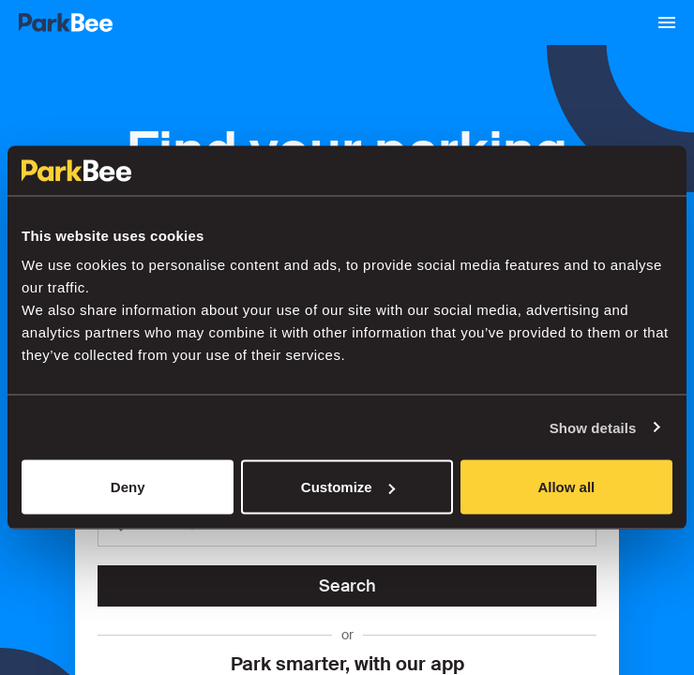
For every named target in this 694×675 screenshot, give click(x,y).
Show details (593, 427)
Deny (128, 487)
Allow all (566, 487)
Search (347, 586)
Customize (348, 487)
